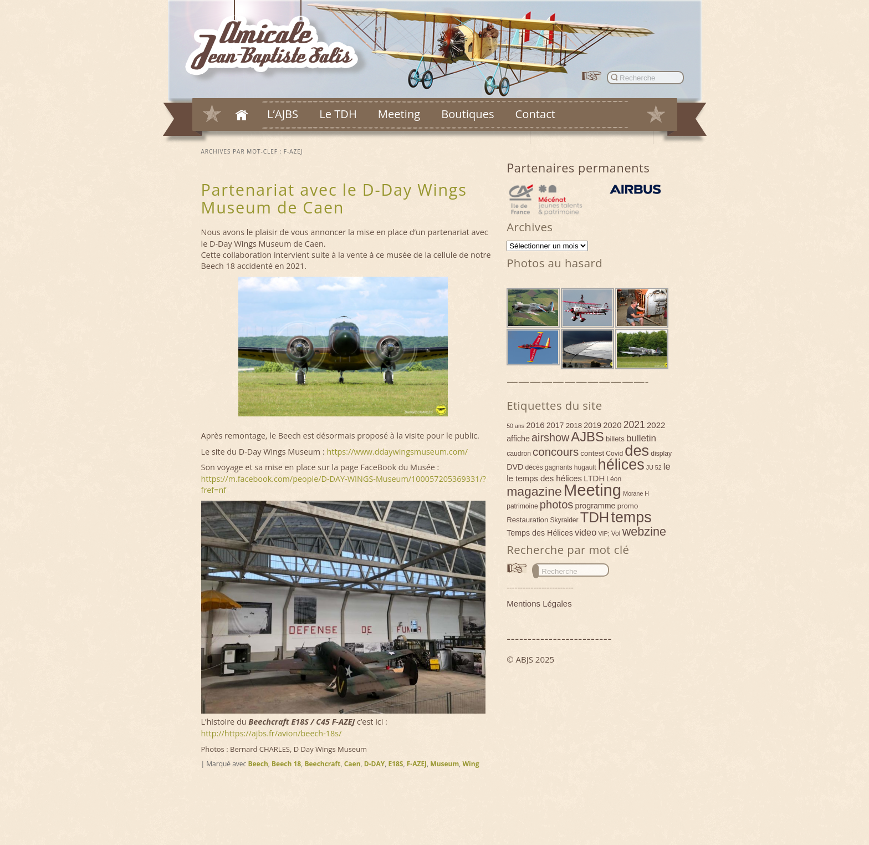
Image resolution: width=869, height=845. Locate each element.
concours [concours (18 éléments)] (556, 451)
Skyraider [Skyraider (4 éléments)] (564, 520)
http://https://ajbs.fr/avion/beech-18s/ (271, 733)
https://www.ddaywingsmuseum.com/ (397, 451)
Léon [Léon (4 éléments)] (613, 479)
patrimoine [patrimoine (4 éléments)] (522, 506)
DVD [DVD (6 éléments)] (515, 466)
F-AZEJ (417, 763)
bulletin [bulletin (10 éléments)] (641, 438)
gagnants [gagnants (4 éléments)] (558, 467)
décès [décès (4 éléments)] (534, 467)
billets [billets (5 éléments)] (615, 439)
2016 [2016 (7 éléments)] (535, 425)
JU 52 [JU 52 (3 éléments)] (654, 467)
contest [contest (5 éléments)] (592, 453)
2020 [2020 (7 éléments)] (612, 425)
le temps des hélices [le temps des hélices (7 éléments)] (544, 478)
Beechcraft (322, 763)
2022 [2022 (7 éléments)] (656, 425)
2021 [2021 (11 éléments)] (634, 424)
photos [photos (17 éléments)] (557, 504)
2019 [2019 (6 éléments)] (592, 425)
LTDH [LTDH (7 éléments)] (594, 478)
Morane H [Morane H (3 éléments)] (636, 493)
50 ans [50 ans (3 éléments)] (515, 426)
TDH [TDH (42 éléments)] (595, 517)
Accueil (242, 114)
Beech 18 (286, 763)
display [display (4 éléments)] (661, 453)
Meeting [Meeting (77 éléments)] (592, 490)
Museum (444, 763)
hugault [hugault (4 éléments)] (585, 467)
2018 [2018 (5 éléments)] (574, 425)
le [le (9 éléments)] (667, 466)
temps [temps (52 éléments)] (631, 517)
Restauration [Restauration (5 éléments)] (527, 520)
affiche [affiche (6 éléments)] (518, 438)
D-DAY (374, 763)
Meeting (399, 113)
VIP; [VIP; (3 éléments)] (603, 533)
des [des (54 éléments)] (637, 450)
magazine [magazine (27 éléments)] (534, 491)
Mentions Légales (539, 603)
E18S (395, 763)
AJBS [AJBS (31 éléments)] (587, 436)
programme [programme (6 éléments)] (595, 505)
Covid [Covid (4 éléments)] (614, 453)
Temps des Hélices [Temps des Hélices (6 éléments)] (540, 532)
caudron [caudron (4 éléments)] (519, 453)
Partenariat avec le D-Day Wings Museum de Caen (334, 198)
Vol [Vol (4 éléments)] (616, 533)
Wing (470, 763)
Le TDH (338, 113)
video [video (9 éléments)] (585, 532)
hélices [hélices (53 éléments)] (621, 464)
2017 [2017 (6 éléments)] (555, 425)
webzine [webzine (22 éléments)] (644, 531)
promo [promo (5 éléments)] (627, 506)
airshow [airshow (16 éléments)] (550, 437)
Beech (258, 763)
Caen (352, 763)
